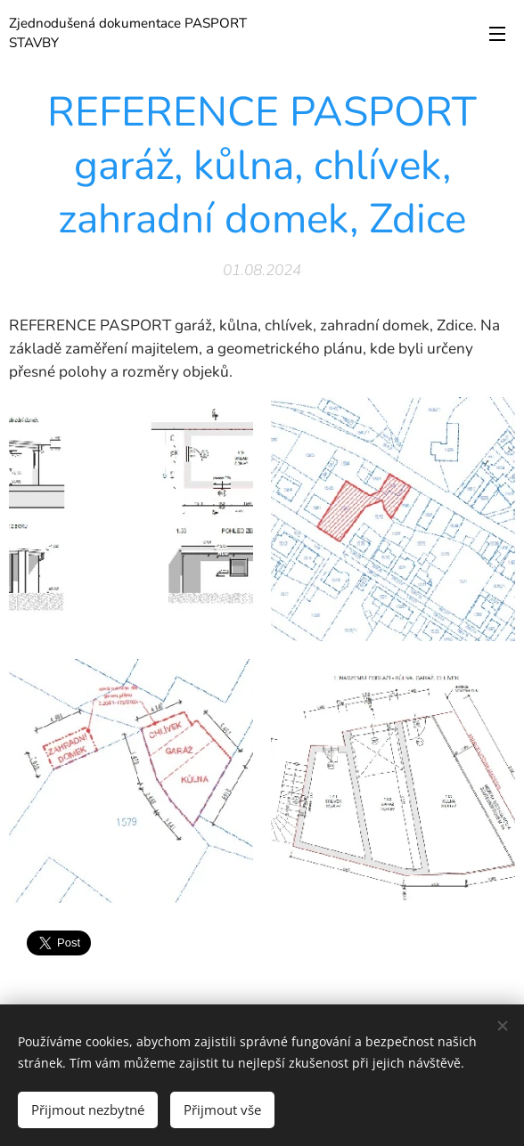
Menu (497, 34)
